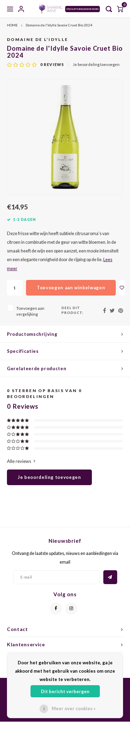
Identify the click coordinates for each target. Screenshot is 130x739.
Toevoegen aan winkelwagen (71, 287)
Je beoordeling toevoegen (96, 64)
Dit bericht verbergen (65, 691)
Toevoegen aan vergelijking (30, 311)
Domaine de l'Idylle (37, 39)
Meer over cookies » (74, 708)
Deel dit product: (72, 310)
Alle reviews (21, 461)
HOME (12, 25)
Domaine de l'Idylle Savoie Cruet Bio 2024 (59, 25)
